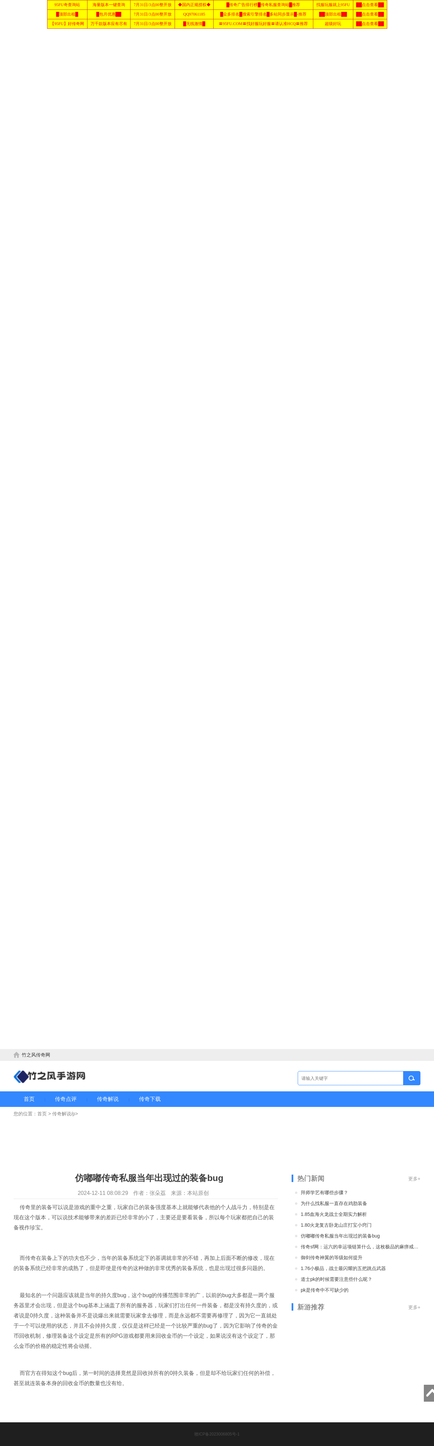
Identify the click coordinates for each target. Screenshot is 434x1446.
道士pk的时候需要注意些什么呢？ (336, 1279)
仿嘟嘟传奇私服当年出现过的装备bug (340, 1236)
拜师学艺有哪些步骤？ (324, 1192)
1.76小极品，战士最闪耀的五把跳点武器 (343, 1268)
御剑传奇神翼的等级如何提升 (331, 1257)
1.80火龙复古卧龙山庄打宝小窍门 (336, 1225)
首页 (29, 1099)
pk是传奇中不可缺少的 (325, 1290)
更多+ (414, 1178)
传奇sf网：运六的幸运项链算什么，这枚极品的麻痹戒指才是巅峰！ (360, 1246)
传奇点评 (66, 1099)
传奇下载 (150, 1099)
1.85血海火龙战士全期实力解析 (334, 1214)
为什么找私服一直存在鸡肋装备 (334, 1203)
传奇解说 (108, 1099)
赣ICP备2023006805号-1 (216, 1434)
